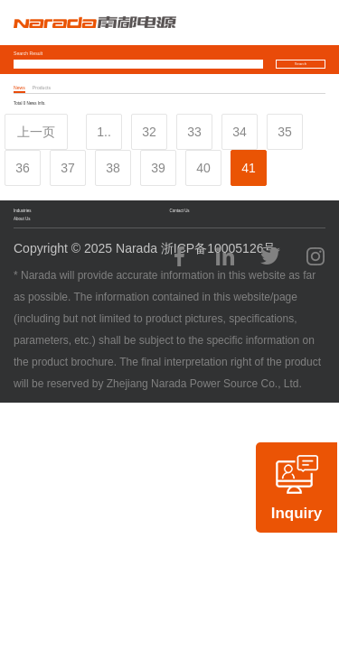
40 (203, 168)
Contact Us (180, 211)
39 (158, 168)
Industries (22, 211)
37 (68, 168)
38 (113, 168)
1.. (104, 132)
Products (42, 87)
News (19, 87)
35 (285, 132)
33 (194, 132)
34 (239, 132)
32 (149, 132)
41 (248, 168)
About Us (22, 219)
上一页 (36, 132)
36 (22, 168)
